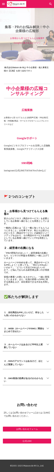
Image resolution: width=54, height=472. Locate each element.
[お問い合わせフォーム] (27, 429)
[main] (27, 29)
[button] (3, 4)
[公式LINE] (27, 441)
